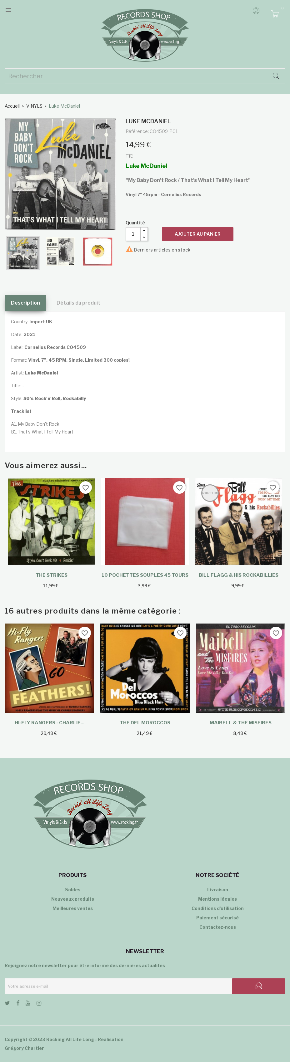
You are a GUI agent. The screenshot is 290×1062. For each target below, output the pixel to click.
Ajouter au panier (198, 234)
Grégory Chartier (24, 1048)
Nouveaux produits (72, 899)
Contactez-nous (217, 927)
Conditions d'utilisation (218, 908)
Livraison (217, 889)
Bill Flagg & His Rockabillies (238, 575)
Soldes (72, 889)
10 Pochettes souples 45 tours (145, 575)
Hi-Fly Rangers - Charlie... (49, 723)
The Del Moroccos (145, 723)
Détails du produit (78, 303)
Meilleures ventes (72, 908)
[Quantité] (133, 234)
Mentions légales (217, 899)
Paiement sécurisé (217, 917)
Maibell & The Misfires (241, 723)
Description (25, 303)
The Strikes (52, 575)
